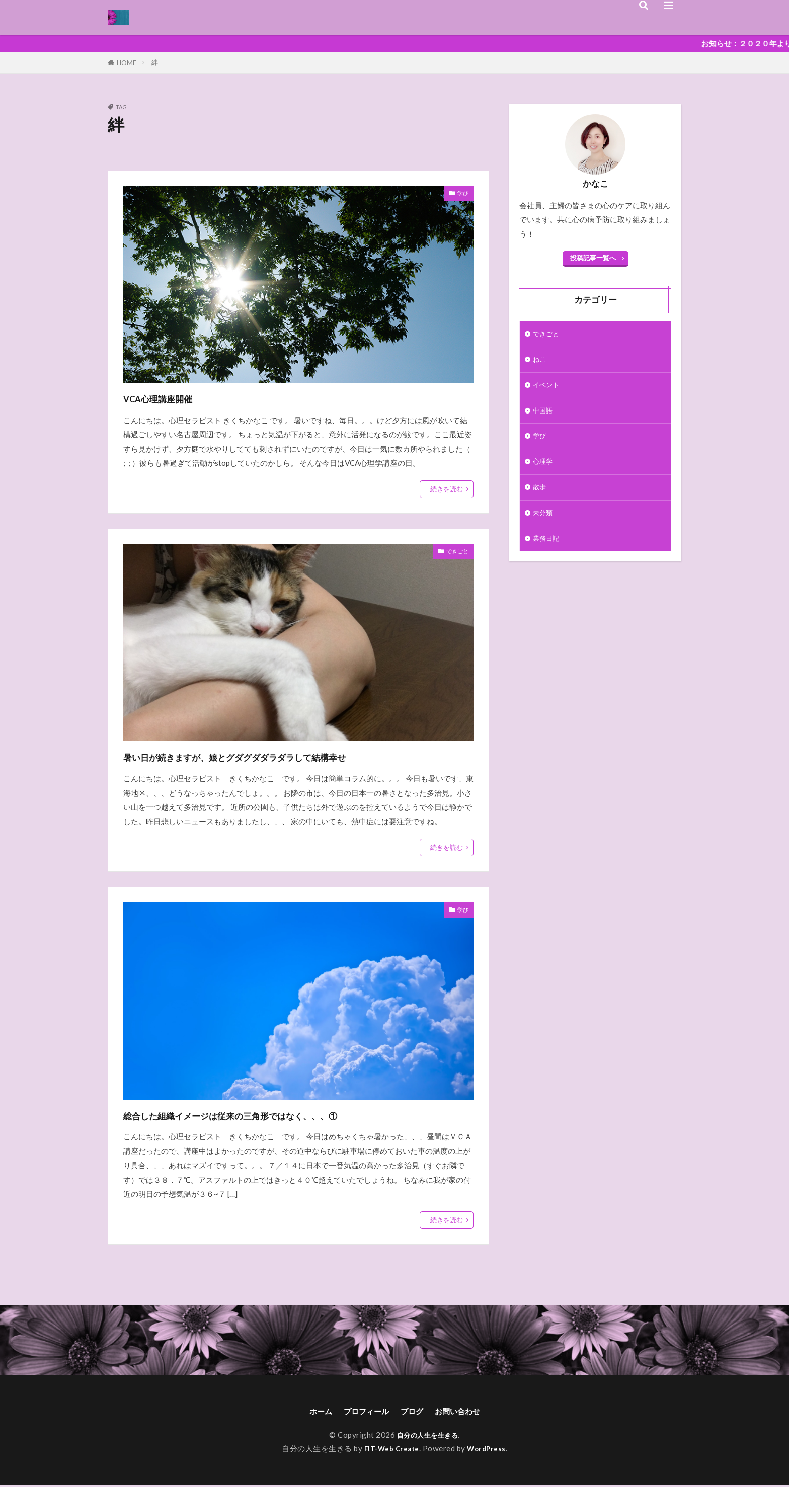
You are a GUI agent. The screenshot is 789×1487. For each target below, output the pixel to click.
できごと (453, 552)
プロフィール (362, 1412)
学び (460, 194)
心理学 (544, 470)
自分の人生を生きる (427, 1436)
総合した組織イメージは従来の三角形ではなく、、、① (289, 1114)
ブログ (414, 1412)
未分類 (544, 525)
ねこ (540, 361)
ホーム (309, 1412)
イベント (548, 388)
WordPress (490, 1449)
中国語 (544, 416)
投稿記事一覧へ (593, 258)
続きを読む (446, 489)
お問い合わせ (466, 1412)
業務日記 (548, 552)
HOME (126, 62)
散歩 (540, 498)
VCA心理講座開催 (176, 397)
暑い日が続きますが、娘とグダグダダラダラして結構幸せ (297, 756)
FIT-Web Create (390, 1449)
